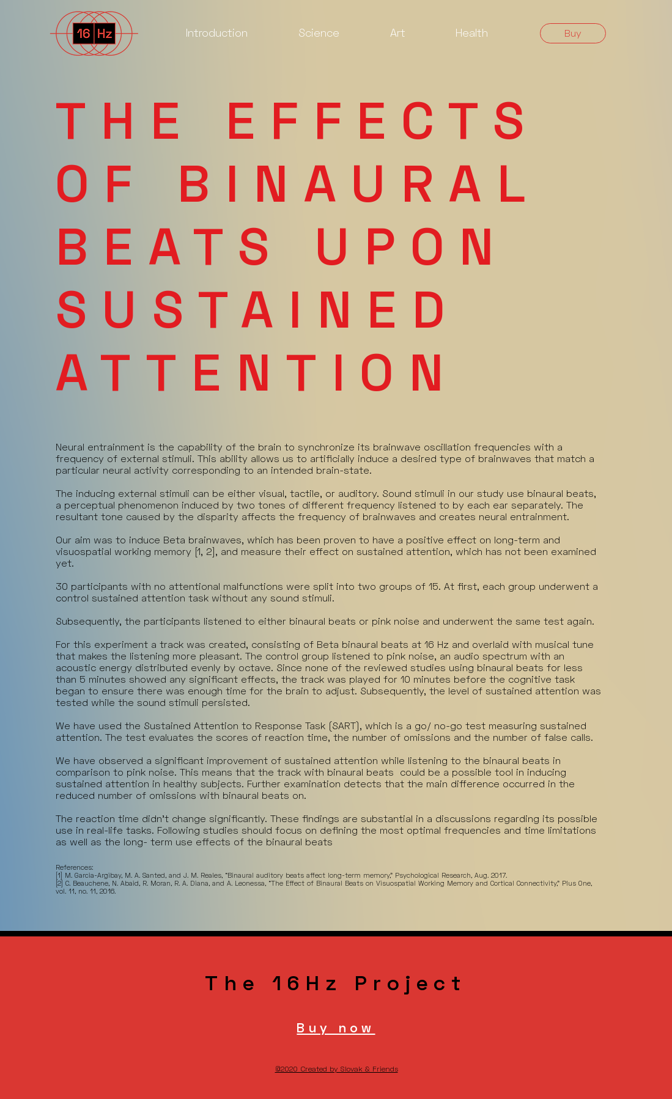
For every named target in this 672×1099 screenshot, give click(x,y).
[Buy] (573, 33)
